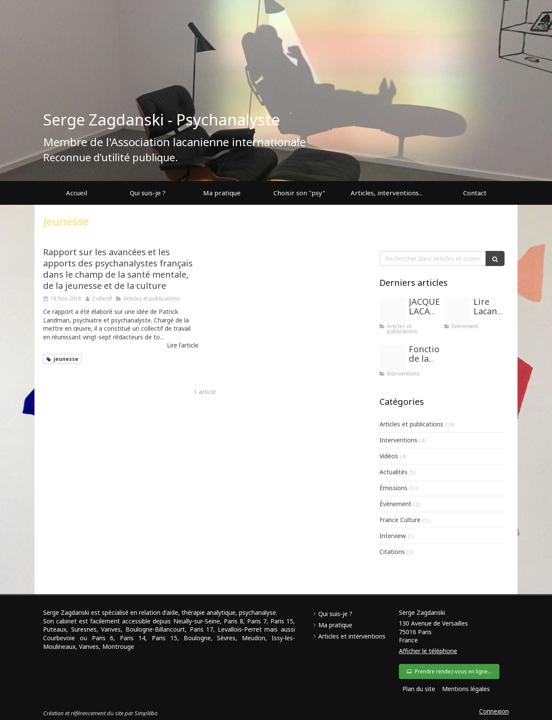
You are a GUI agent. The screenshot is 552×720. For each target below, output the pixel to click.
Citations (392, 552)
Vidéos (389, 456)
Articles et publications (411, 424)
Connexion (494, 711)
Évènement (395, 504)
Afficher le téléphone (428, 651)
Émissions (394, 488)
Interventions (398, 440)
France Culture (400, 520)
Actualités (394, 472)
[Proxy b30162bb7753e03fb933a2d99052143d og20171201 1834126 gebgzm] (392, 358)
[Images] (392, 310)
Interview (393, 536)
